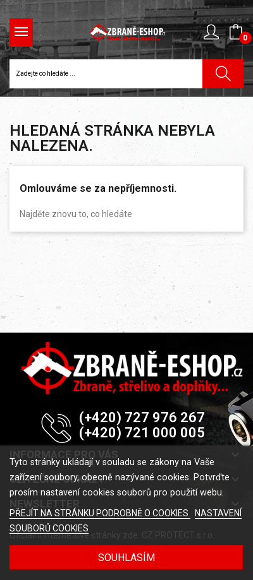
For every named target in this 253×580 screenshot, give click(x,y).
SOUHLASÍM (126, 558)
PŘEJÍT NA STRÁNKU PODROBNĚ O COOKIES (99, 513)
